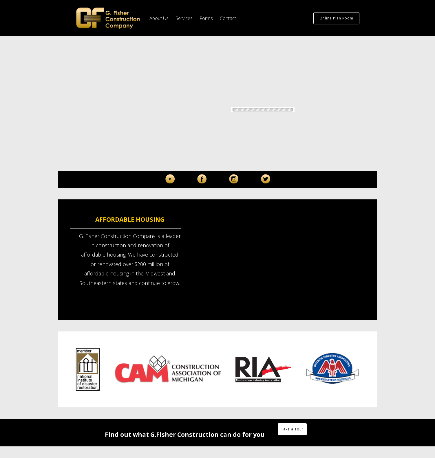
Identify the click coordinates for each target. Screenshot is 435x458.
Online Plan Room (336, 18)
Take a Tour (292, 429)
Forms (206, 18)
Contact (228, 18)
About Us (159, 18)
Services (184, 18)
